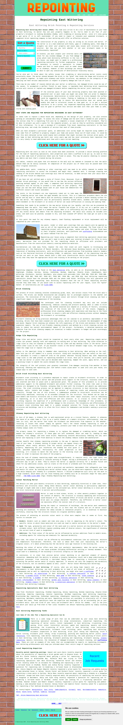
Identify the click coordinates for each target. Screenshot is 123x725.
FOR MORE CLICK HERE (32, 476)
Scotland (51, 692)
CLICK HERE (48, 285)
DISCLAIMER (102, 15)
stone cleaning (88, 575)
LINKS (83, 15)
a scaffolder (89, 571)
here (18, 607)
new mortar (24, 200)
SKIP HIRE (60, 575)
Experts (47, 710)
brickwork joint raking (40, 634)
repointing (34, 38)
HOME (79, 15)
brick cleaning (91, 297)
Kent (79, 689)
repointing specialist (40, 621)
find (22, 592)
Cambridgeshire (61, 689)
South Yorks (27, 692)
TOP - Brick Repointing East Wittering (32, 695)
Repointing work (22, 152)
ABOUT (89, 15)
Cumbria (44, 692)
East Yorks (48, 689)
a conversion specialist (65, 582)
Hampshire (102, 689)
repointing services (92, 644)
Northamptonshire (89, 689)
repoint (34, 117)
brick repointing (100, 86)
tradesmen (41, 584)
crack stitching (33, 388)
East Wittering (59, 270)
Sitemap (17, 710)
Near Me (53, 710)
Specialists (35, 710)
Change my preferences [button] (85, 719)
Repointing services (62, 598)
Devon (18, 692)
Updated (42, 710)
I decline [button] (75, 719)
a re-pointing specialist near (94, 680)
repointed (53, 50)
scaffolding (87, 231)
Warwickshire (37, 689)
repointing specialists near (28, 661)
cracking (24, 209)
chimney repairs (32, 582)
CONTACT (95, 15)
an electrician (41, 573)
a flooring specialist (68, 578)
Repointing (20, 270)
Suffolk (36, 692)
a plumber (37, 578)
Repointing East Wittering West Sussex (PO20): (35, 30)
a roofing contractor (76, 573)
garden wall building (60, 580)
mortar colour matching (73, 486)
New (29, 710)
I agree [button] (68, 719)
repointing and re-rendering (41, 667)
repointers (39, 200)
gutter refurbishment (24, 580)
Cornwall (72, 689)
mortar (42, 44)
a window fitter (32, 575)
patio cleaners (93, 580)
